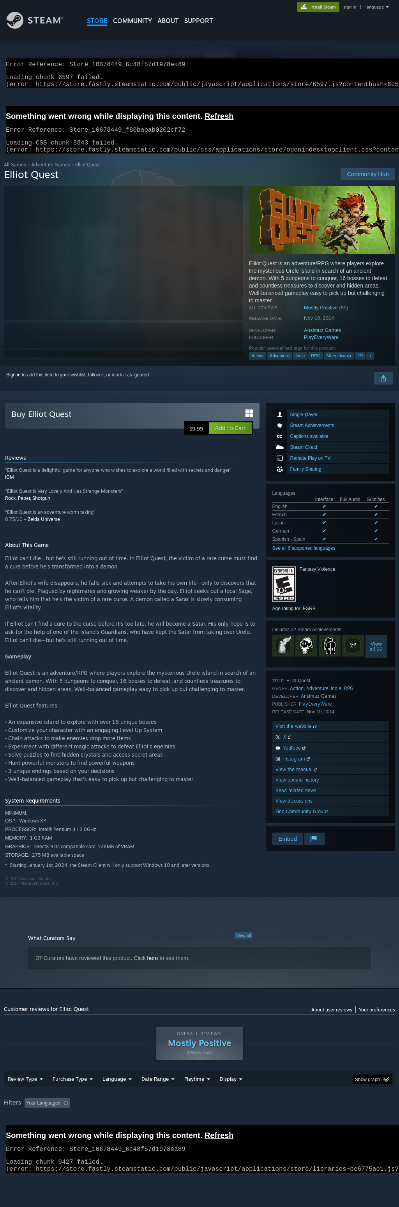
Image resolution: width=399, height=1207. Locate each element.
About (168, 21)
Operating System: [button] (303, 1123)
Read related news (295, 800)
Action (258, 365)
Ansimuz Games (322, 339)
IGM (9, 486)
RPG (315, 365)
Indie (300, 365)
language (374, 7)
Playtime (194, 1099)
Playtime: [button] (182, 1123)
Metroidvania (339, 365)
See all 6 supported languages (303, 557)
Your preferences (377, 1019)
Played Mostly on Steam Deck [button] (238, 1123)
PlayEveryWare (321, 346)
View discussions (293, 810)
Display (228, 1099)
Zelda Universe (44, 528)
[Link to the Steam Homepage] (40, 26)
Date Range (155, 1099)
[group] (199, 1128)
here (152, 967)
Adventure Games (50, 174)
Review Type (22, 1099)
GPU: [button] (369, 1123)
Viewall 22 (376, 656)
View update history (297, 789)
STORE (97, 21)
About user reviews (331, 1019)
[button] (230, 437)
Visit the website (296, 735)
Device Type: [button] (19, 1133)
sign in (349, 7)
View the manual (297, 779)
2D (360, 365)
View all (243, 944)
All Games (15, 174)
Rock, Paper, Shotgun (27, 507)
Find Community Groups (301, 821)
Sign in (13, 384)
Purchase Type (70, 1099)
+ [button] (370, 365)
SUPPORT (198, 21)
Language (114, 1099)
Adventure (279, 365)
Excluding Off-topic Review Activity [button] (122, 1123)
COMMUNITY (132, 21)
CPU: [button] (343, 1123)
